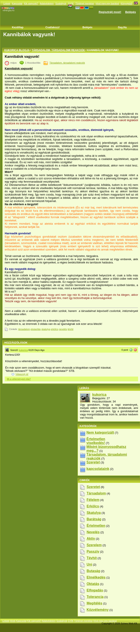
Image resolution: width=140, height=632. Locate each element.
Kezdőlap (17, 27)
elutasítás (36, 329)
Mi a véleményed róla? (19, 379)
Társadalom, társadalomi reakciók (58, 50)
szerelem (94, 545)
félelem (93, 500)
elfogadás (95, 590)
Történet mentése (84, 3)
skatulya (45, 329)
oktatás (93, 584)
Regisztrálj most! (110, 12)
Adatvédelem (47, 3)
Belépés (130, 12)
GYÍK (71, 3)
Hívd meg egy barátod (107, 3)
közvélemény (98, 610)
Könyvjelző (126, 3)
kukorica (23, 350)
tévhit (70, 329)
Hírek (12, 620)
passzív (93, 551)
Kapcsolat (17, 3)
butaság (93, 571)
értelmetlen (96, 525)
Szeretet (93, 462)
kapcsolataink (97, 469)
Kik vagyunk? (31, 3)
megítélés (94, 603)
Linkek (6, 3)
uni (89, 564)
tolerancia (95, 597)
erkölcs (54, 329)
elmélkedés (96, 577)
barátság (94, 519)
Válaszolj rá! (21, 374)
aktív (91, 538)
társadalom (24, 329)
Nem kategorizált (100, 432)
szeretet (93, 487)
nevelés (63, 329)
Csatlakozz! (52, 27)
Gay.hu (122, 27)
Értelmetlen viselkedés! (95, 441)
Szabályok (60, 3)
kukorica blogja (16, 50)
